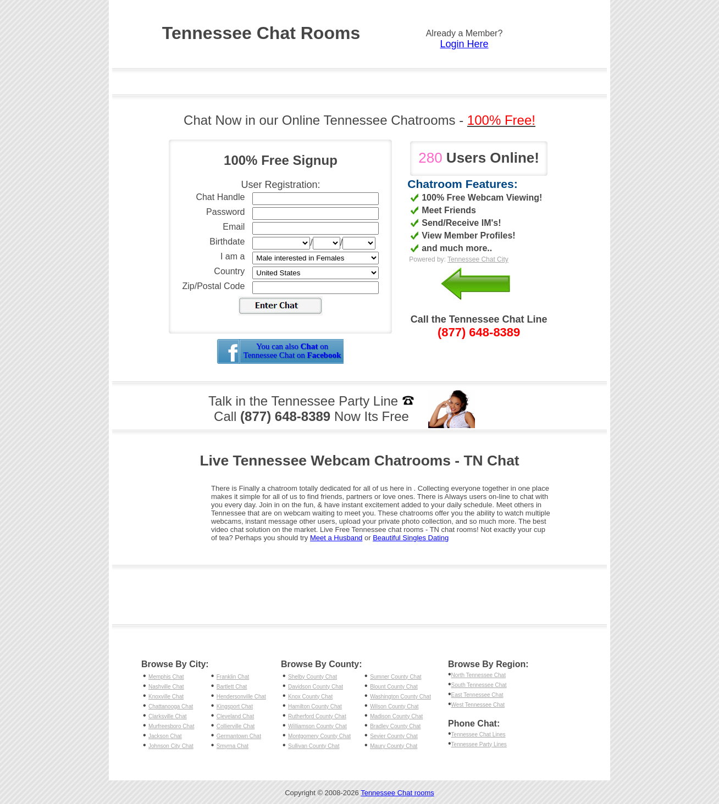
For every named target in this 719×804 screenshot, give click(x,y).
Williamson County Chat (317, 726)
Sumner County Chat (395, 677)
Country (229, 271)
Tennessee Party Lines (479, 744)
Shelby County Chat (312, 677)
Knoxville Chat (166, 697)
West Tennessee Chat (478, 705)
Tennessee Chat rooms (397, 793)
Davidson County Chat (315, 687)
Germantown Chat (239, 736)
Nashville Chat (166, 687)
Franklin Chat (233, 677)
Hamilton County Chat (315, 706)
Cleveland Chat (235, 716)
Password (225, 212)
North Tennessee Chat (478, 675)
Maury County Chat (393, 746)
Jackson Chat (165, 736)
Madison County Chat (396, 716)
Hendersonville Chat (241, 697)
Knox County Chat (310, 697)
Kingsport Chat (235, 706)
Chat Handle (220, 197)
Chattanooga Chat (170, 706)
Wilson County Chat (394, 706)
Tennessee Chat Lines (478, 734)
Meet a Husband (336, 538)
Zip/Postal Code (213, 286)
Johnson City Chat (170, 746)
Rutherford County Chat (317, 716)
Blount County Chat (394, 687)
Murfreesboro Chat (171, 726)
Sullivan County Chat (313, 746)
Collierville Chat (236, 726)
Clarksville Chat (167, 716)
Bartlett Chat (232, 687)
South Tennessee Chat (479, 685)
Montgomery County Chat (319, 736)
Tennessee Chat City (477, 259)
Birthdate (227, 241)
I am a (232, 256)
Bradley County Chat (395, 726)
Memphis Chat (166, 677)
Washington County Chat (400, 697)
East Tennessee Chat (477, 695)
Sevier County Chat (394, 736)
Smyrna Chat (232, 746)
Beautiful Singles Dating (411, 538)
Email (234, 226)
